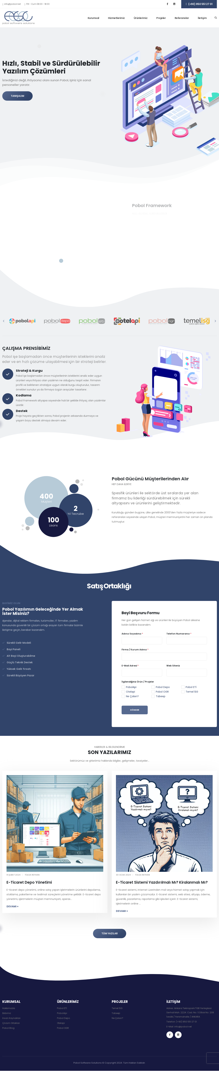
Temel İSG (192, 691)
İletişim (202, 18)
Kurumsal (93, 18)
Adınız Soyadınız (132, 633)
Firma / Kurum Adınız (135, 649)
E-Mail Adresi (130, 665)
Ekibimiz (6, 1013)
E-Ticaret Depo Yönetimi (29, 882)
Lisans (53, 525)
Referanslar (182, 18)
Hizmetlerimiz (116, 18)
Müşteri (46, 501)
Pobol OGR (162, 691)
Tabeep (160, 696)
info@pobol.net (183, 1026)
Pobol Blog (8, 1028)
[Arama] (216, 18)
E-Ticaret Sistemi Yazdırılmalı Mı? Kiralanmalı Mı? (162, 882)
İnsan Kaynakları (11, 1018)
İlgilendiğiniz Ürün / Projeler (138, 681)
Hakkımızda (8, 1008)
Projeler (161, 18)
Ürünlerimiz (141, 18)
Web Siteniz (173, 665)
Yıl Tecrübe (76, 513)
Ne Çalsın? (132, 696)
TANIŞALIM (17, 98)
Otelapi (130, 691)
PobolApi (131, 687)
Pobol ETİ (191, 687)
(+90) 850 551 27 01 (186, 1021)
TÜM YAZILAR (109, 933)
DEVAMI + (13, 906)
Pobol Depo (163, 687)
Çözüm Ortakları (11, 1023)
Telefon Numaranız (178, 633)
